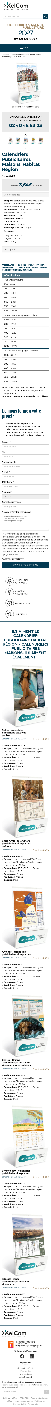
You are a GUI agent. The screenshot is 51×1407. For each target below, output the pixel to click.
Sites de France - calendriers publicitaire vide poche (15, 1282)
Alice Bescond (25, 1377)
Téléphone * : (8, 482)
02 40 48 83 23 (25, 39)
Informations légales (25, 1368)
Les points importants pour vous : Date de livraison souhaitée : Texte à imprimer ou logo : (25, 522)
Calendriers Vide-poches (18, 54)
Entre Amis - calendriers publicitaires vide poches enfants (16, 843)
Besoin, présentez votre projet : (17, 512)
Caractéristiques (12, 195)
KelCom (14, 1398)
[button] (25, 135)
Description (9, 250)
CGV (25, 1365)
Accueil (5, 54)
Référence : (7, 492)
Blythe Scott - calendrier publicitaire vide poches (16, 1172)
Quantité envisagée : (12, 502)
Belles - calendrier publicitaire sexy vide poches (14, 733)
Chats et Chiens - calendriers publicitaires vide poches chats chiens (16, 1063)
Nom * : (5, 452)
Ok (46, 1392)
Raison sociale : (9, 462)
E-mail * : (6, 472)
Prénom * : (7, 442)
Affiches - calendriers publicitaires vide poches (16, 953)
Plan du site (25, 1371)
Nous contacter (25, 1374)
